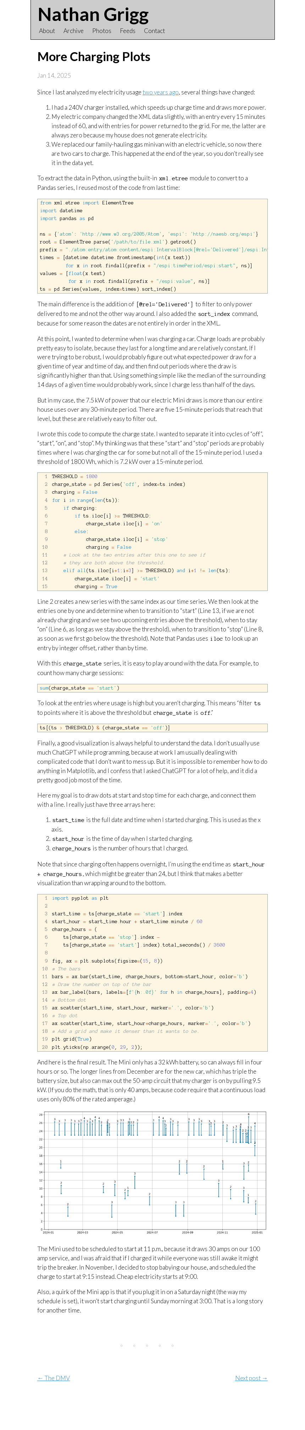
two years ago (161, 92)
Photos (101, 30)
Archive (73, 30)
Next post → (251, 1413)
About (47, 30)
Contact (154, 30)
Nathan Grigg (93, 14)
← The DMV (53, 1413)
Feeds (127, 30)
